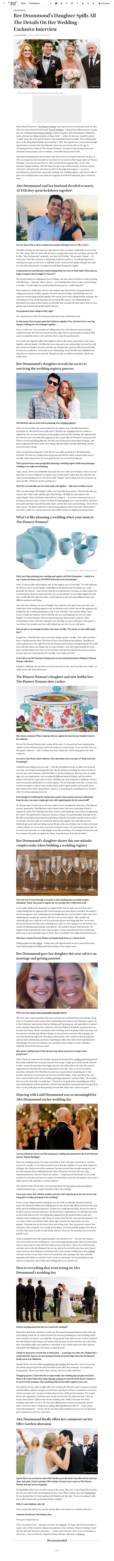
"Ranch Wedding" (31, 1157)
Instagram (94, 239)
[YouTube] (56, 3)
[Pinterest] (77, 3)
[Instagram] (61, 3)
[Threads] (88, 3)
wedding (78, 1059)
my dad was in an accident (79, 1186)
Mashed (63, 1525)
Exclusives (34, 3)
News (23, 3)
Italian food (90, 1493)
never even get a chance (53, 1379)
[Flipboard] (72, 3)
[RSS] (93, 3)
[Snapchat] (83, 3)
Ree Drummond (92, 1007)
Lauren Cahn (21, 35)
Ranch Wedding (56, 130)
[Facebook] (51, 3)
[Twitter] (67, 3)
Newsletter (104, 3)
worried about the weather (54, 1364)
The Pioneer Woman (47, 126)
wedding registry (67, 423)
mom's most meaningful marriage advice (48, 1013)
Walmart (81, 1534)
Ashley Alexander (94, 86)
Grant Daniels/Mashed (90, 1472)
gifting (39, 943)
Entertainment (19, 10)
